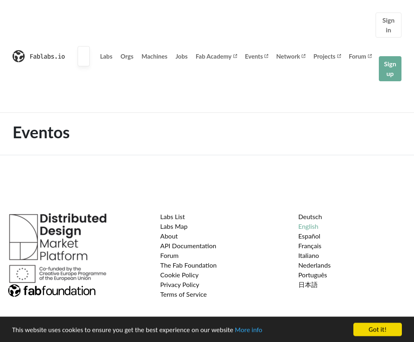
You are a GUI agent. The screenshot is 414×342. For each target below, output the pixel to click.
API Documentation (188, 245)
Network (290, 56)
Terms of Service (183, 294)
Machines (154, 56)
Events (256, 56)
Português (312, 275)
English (308, 226)
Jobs (181, 56)
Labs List (172, 216)
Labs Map (174, 226)
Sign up (390, 68)
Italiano (308, 255)
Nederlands (314, 265)
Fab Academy (216, 56)
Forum (360, 56)
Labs (106, 56)
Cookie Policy (179, 275)
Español (309, 236)
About (169, 236)
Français (309, 245)
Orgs (126, 56)
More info (248, 331)
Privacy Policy (179, 284)
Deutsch (310, 216)
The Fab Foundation (188, 265)
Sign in (388, 25)
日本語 (308, 284)
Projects (326, 56)
